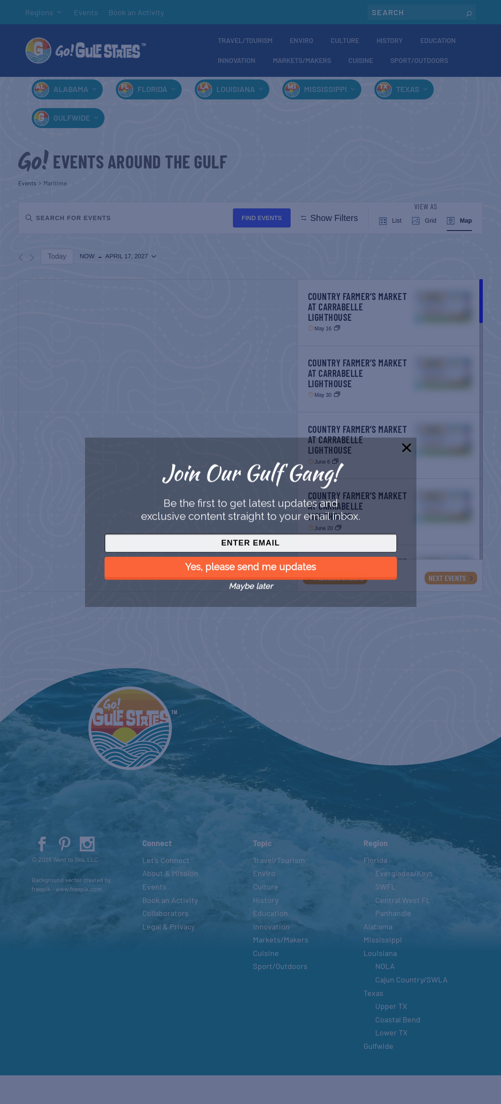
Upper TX (391, 1035)
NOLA (385, 995)
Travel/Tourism (245, 42)
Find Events (265, 220)
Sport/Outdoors (419, 62)
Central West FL (402, 928)
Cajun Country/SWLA (411, 1008)
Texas (407, 92)
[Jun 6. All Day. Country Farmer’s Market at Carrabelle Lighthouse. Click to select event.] (390, 474)
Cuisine (360, 62)
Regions (39, 12)
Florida (152, 92)
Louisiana (235, 92)
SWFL (385, 915)
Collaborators (165, 942)
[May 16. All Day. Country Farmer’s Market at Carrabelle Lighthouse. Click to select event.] (390, 341)
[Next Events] (31, 286)
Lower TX (391, 1061)
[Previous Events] (20, 286)
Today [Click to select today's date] (57, 285)
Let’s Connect (166, 888)
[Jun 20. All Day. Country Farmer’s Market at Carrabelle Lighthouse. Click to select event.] (390, 541)
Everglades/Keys (404, 902)
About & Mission (170, 902)
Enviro (301, 42)
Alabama (70, 92)
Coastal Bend (397, 1048)
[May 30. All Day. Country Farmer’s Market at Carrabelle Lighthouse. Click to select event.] (390, 408)
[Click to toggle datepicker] (118, 285)
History (390, 42)
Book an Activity (136, 12)
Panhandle (393, 942)
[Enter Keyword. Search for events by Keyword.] (127, 220)
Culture (345, 42)
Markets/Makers (302, 62)
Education (438, 42)
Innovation (236, 62)
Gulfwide (71, 120)
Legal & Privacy (168, 955)
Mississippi (325, 92)
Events (86, 12)
